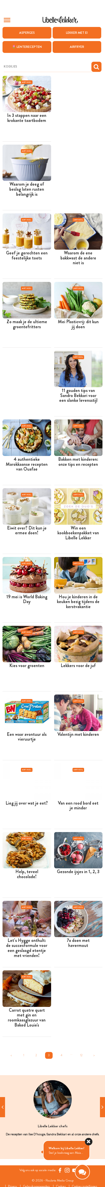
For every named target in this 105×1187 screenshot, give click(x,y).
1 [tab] (42, 1152)
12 (81, 1055)
